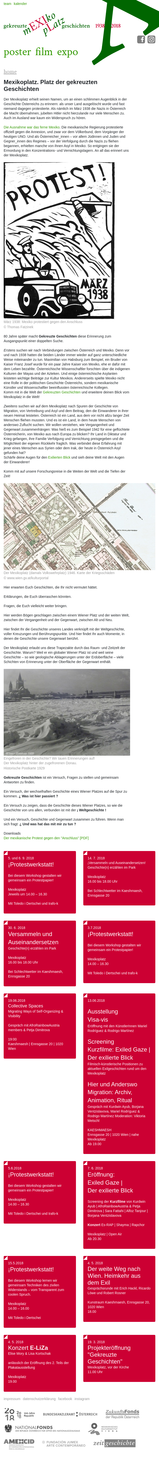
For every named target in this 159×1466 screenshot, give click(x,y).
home (10, 71)
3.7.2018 (94, 928)
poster (17, 52)
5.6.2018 (15, 1168)
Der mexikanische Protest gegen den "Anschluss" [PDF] (46, 838)
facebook (65, 1399)
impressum (12, 1399)
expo (67, 52)
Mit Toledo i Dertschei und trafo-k (113, 973)
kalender (20, 4)
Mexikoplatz (97, 959)
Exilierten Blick (59, 457)
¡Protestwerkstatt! (31, 864)
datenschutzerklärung (39, 1399)
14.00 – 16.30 (98, 964)
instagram (81, 1399)
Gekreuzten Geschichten (62, 392)
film (44, 52)
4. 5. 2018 (15, 1342)
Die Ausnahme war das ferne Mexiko (32, 127)
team (7, 4)
